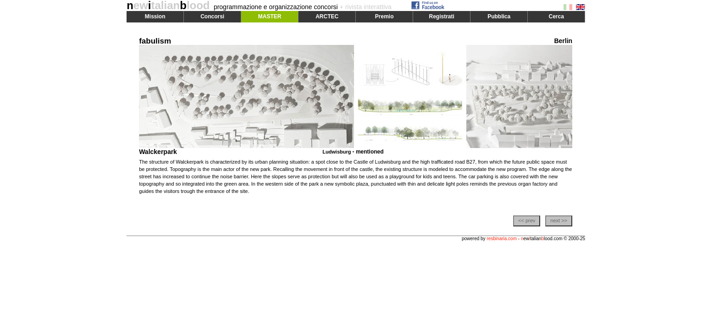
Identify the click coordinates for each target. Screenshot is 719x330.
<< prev (526, 220)
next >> (558, 220)
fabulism (155, 41)
